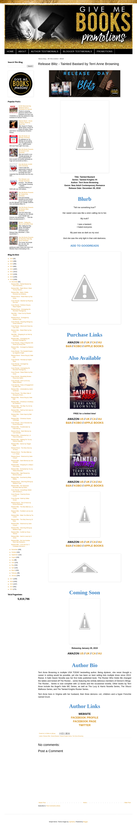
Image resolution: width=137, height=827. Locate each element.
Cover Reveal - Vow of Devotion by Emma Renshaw (21, 423)
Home (85, 802)
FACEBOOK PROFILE (84, 717)
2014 (11, 587)
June (13, 562)
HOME (10, 51)
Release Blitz (46, 736)
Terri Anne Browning (78, 736)
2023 (11, 266)
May (12, 565)
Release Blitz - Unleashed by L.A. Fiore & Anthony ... (21, 436)
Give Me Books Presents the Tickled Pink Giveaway (26, 194)
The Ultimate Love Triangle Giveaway (24, 180)
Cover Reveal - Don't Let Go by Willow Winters (20, 381)
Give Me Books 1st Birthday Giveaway (24, 136)
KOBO (78, 346)
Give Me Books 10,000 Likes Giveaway (25, 165)
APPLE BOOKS (93, 346)
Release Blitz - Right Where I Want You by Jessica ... (21, 289)
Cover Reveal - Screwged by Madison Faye (19, 364)
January (14, 575)
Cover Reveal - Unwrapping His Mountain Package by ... (20, 368)
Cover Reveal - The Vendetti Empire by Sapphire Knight (22, 352)
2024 (11, 264)
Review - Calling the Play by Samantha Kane (26, 223)
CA (94, 342)
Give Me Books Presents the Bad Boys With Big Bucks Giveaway (26, 239)
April (12, 568)
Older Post (127, 802)
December (14, 282)
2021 (11, 271)
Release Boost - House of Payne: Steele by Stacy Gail (25, 122)
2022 (11, 269)
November (14, 549)
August (13, 557)
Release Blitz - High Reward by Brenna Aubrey (20, 474)
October (14, 552)
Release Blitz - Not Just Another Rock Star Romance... (20, 541)
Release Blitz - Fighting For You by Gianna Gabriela (21, 440)
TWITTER (85, 725)
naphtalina (72, 822)
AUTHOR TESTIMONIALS (44, 51)
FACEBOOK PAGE (84, 721)
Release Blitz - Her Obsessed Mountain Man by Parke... (20, 486)
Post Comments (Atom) (53, 806)
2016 (11, 581)
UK (88, 342)
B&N (69, 346)
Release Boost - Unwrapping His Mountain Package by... (20, 310)
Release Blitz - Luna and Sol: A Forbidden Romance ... (20, 545)
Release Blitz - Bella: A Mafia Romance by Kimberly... (19, 293)
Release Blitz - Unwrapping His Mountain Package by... (20, 339)
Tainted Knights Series (66, 736)
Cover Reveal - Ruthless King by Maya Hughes (20, 305)
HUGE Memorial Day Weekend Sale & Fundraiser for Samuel (25, 107)
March (13, 570)
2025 (11, 261)
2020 (11, 274)
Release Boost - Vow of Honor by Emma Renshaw (21, 503)
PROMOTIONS (104, 51)
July (12, 560)
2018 (11, 279)
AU (100, 342)
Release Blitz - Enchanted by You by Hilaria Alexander (22, 469)
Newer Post (42, 802)
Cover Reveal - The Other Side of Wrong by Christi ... (21, 394)
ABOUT (22, 51)
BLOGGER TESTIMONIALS (77, 51)
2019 (11, 277)
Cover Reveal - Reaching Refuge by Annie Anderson (22, 322)
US (82, 342)
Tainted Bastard (55, 736)
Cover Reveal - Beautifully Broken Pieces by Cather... (21, 377)
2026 (11, 258)
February (14, 573)
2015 (11, 584)
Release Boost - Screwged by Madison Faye (20, 318)
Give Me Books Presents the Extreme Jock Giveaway (26, 151)
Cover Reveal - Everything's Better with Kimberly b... (21, 490)
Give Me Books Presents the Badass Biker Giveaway (26, 209)
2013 (11, 589)
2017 (11, 579)
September (14, 555)
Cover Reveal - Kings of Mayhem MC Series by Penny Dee (22, 343)
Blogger (85, 822)
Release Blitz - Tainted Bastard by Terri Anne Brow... (21, 284)
